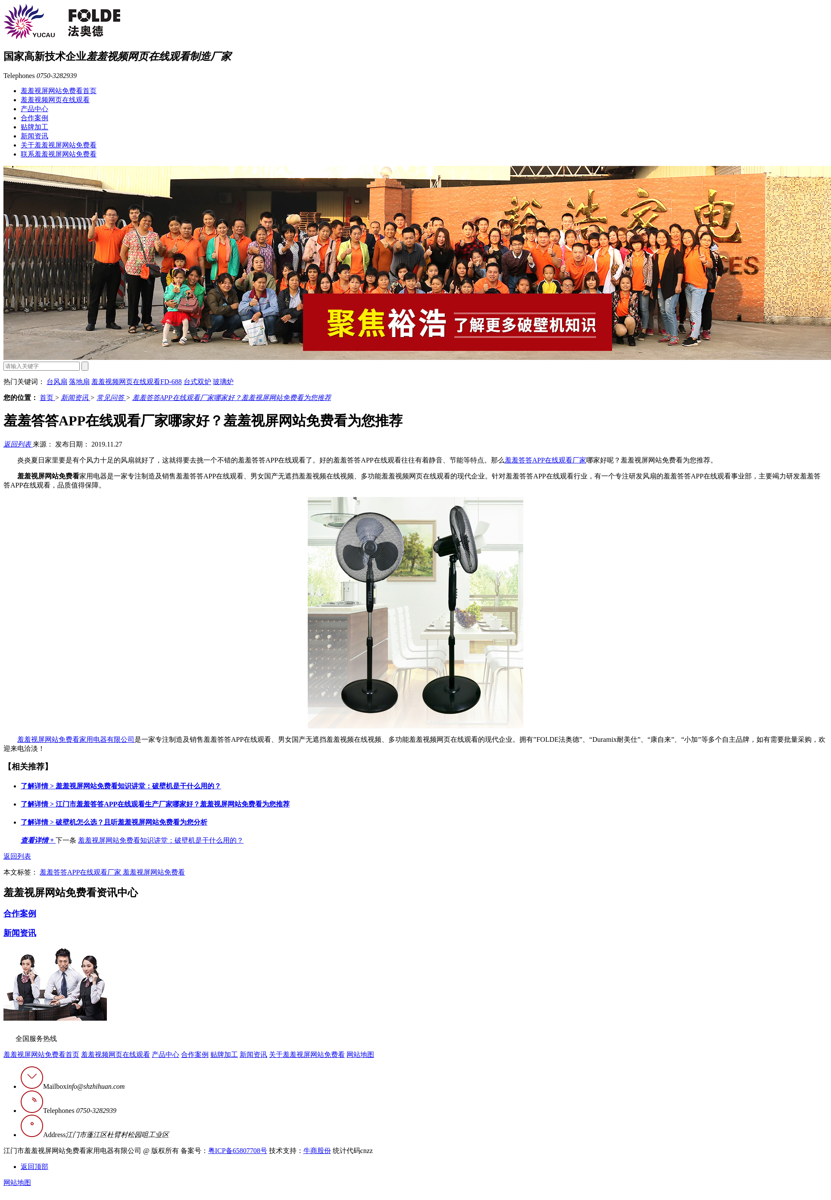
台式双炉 (197, 381)
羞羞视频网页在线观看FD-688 (136, 381)
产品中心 (34, 108)
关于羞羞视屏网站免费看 (59, 145)
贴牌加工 (34, 127)
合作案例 (34, 118)
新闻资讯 (34, 136)
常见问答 (111, 397)
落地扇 (79, 381)
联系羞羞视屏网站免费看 (59, 154)
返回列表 (18, 444)
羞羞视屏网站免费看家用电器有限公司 (75, 739)
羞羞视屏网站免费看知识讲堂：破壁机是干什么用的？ (121, 786)
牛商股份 (317, 1150)
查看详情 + (38, 840)
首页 (47, 397)
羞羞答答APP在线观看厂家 (545, 460)
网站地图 (360, 1054)
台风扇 (57, 381)
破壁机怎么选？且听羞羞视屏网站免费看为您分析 (114, 822)
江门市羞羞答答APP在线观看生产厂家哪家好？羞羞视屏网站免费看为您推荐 (155, 804)
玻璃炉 (223, 381)
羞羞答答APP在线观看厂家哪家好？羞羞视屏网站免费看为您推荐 (231, 397)
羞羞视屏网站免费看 (154, 872)
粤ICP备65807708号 (237, 1150)
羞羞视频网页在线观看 (55, 99)
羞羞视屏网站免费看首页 (59, 90)
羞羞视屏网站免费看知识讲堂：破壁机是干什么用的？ (161, 840)
